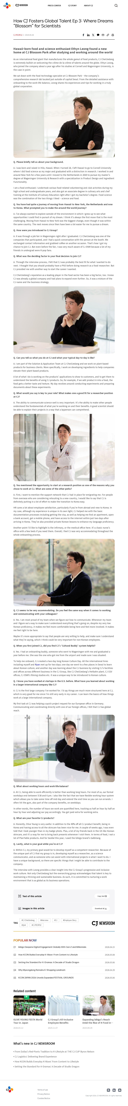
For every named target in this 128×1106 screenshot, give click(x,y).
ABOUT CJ (88, 5)
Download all (99, 908)
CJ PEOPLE (17, 35)
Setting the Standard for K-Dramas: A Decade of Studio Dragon (47, 1066)
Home (120, 1090)
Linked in (114, 1090)
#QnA (24, 925)
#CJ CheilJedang (28, 920)
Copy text (101, 896)
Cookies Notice (43, 1098)
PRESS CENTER (54, 5)
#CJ (55, 920)
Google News (108, 1090)
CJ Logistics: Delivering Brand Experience (36, 1056)
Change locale (122, 5)
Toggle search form (116, 5)
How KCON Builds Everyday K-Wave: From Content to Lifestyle (47, 1061)
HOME (7, 5)
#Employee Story (69, 920)
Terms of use (42, 1089)
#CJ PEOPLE (36, 925)
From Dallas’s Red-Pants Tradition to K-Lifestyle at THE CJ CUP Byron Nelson (54, 1051)
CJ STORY (72, 5)
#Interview (44, 920)
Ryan (37, 664)
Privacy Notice (43, 1094)
